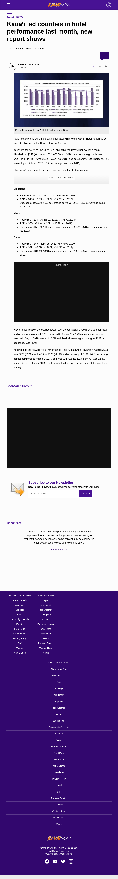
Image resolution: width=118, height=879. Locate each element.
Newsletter (46, 633)
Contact (45, 619)
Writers (45, 653)
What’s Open (19, 653)
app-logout (46, 605)
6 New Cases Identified (20, 595)
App (46, 600)
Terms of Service (46, 643)
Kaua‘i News (15, 16)
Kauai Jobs (46, 629)
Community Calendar (20, 619)
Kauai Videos (19, 633)
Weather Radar (46, 648)
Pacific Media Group (67, 848)
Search (45, 638)
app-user (19, 610)
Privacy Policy (19, 638)
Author (19, 614)
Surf (20, 643)
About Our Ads (20, 600)
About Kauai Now (45, 595)
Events (19, 624)
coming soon (46, 614)
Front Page (19, 629)
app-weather (46, 610)
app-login (19, 605)
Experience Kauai (45, 624)
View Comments (59, 549)
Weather (20, 648)
